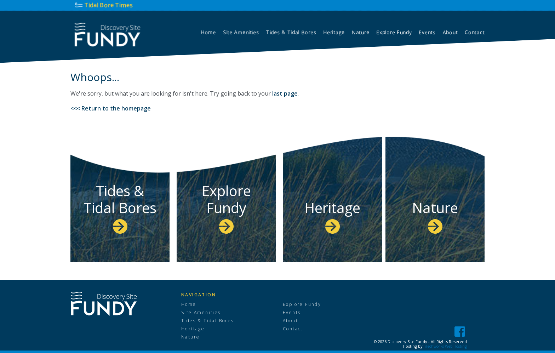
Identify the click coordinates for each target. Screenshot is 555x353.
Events (292, 313)
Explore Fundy (226, 207)
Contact (293, 329)
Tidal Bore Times (109, 5)
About (290, 321)
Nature (435, 216)
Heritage (332, 216)
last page (285, 93)
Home (188, 304)
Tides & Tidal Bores (120, 207)
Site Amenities (201, 313)
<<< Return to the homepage (110, 108)
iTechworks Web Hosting (446, 346)
